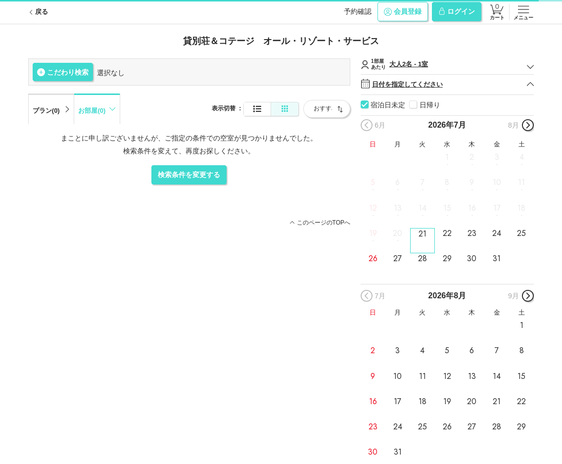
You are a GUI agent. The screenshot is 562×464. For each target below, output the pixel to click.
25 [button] (521, 233)
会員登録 (403, 11)
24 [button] (496, 233)
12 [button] (373, 207)
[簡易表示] (284, 109)
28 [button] (422, 258)
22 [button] (447, 233)
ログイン (456, 11)
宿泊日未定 (388, 105)
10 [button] (497, 182)
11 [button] (521, 182)
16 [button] (472, 207)
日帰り (430, 105)
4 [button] (521, 157)
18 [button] (521, 207)
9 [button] (471, 182)
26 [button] (373, 258)
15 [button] (447, 207)
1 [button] (447, 157)
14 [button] (422, 207)
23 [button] (472, 233)
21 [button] (422, 233)
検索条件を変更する (189, 175)
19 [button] (373, 233)
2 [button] (471, 157)
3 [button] (497, 157)
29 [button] (447, 258)
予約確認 (358, 11)
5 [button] (373, 182)
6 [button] (397, 182)
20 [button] (397, 233)
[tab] (51, 108)
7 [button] (422, 182)
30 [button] (471, 258)
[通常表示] (257, 109)
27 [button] (397, 258)
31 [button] (497, 258)
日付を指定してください (447, 84)
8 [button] (447, 182)
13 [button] (398, 207)
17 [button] (497, 207)
